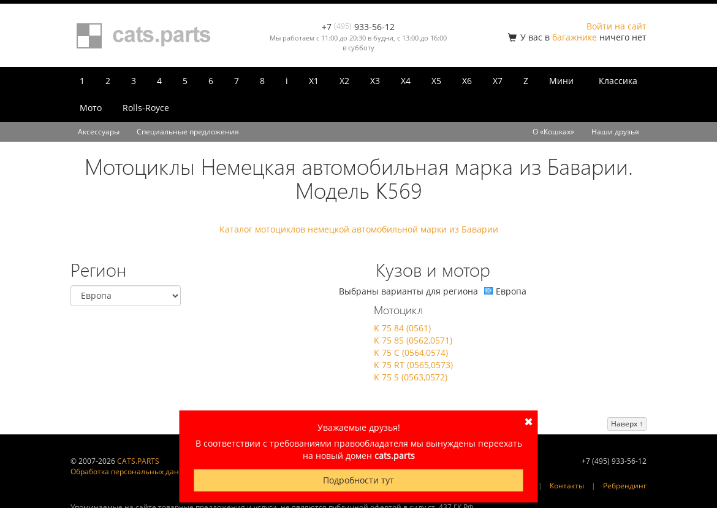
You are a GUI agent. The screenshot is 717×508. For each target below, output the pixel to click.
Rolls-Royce (146, 108)
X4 (406, 81)
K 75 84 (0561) (402, 328)
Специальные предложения (188, 131)
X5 (436, 81)
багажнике (574, 37)
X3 (375, 81)
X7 (498, 81)
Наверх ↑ (627, 423)
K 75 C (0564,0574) (411, 352)
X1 (314, 81)
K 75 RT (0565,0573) (413, 365)
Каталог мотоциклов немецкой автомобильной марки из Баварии (358, 229)
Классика (618, 81)
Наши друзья (615, 131)
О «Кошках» (553, 131)
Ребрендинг (625, 485)
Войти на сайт (616, 26)
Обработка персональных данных (131, 471)
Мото (91, 108)
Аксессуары (99, 131)
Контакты (567, 485)
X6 (467, 81)
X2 (344, 81)
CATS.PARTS (138, 461)
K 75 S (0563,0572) (410, 377)
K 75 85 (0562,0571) (413, 340)
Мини (561, 81)
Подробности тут (358, 480)
